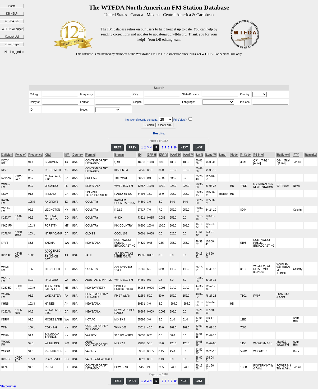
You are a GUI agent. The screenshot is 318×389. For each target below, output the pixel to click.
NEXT (184, 147)
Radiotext (283, 154)
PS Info (258, 154)
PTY (296, 154)
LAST (199, 147)
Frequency (35, 154)
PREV (132, 147)
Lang (222, 154)
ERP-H (152, 154)
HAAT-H (175, 154)
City (47, 154)
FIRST (117, 147)
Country (78, 154)
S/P (67, 154)
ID (139, 154)
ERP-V (163, 154)
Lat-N (199, 154)
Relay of (20, 154)
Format (90, 154)
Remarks (310, 154)
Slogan (119, 154)
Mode (234, 154)
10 (175, 147)
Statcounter (8, 386)
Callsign (7, 154)
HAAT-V (188, 154)
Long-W (211, 154)
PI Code (246, 154)
